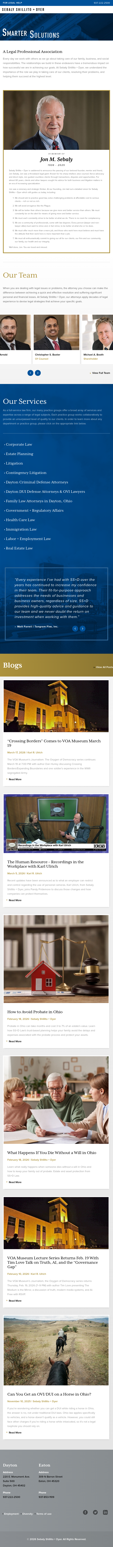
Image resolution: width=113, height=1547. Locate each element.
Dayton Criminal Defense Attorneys (37, 482)
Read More (15, 779)
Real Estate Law (19, 548)
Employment (11, 1513)
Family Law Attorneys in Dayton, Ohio (39, 501)
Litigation (14, 463)
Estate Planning (19, 454)
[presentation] (30, 373)
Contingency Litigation (26, 473)
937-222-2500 (102, 2)
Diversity (27, 1513)
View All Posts (104, 667)
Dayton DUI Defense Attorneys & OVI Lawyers (45, 492)
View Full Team (101, 373)
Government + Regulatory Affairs (35, 510)
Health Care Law (20, 520)
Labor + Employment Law (28, 539)
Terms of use (43, 1513)
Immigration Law (21, 529)
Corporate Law (19, 444)
